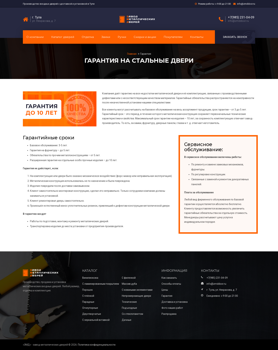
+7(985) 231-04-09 (241, 17)
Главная (132, 53)
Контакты (196, 37)
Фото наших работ (172, 307)
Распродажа (169, 313)
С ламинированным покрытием (100, 283)
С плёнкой (88, 295)
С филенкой (129, 277)
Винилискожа (90, 277)
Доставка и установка (175, 301)
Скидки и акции (145, 37)
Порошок (87, 289)
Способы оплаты (171, 283)
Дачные (126, 319)
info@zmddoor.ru (246, 3)
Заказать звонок (235, 37)
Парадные (88, 301)
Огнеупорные (90, 307)
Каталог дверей (62, 37)
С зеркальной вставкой (96, 319)
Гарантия (145, 53)
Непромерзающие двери (136, 295)
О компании (35, 37)
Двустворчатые (91, 313)
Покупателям (173, 37)
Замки (105, 37)
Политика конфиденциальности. (97, 344)
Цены (165, 289)
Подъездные (129, 307)
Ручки (122, 37)
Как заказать (169, 277)
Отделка (88, 37)
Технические (129, 301)
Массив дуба (129, 283)
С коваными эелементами (137, 289)
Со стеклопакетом (132, 313)
